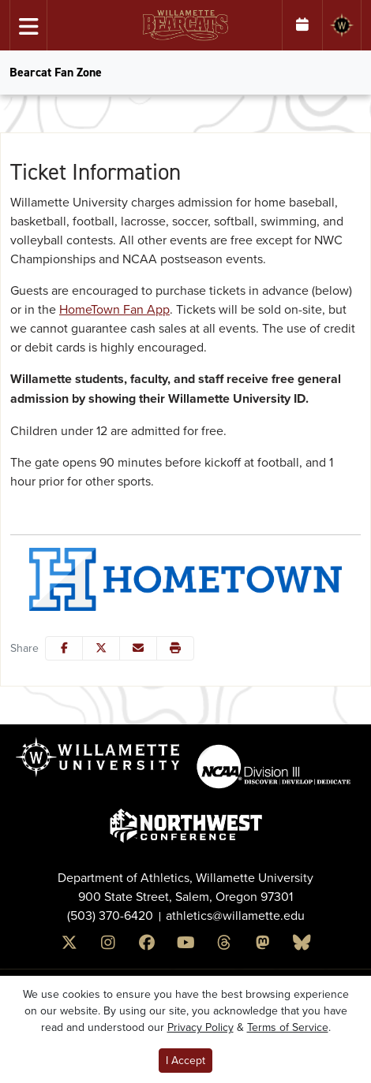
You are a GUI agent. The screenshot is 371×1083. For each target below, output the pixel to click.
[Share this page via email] (138, 648)
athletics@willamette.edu (235, 915)
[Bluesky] (302, 943)
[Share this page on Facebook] (64, 648)
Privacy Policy (200, 1027)
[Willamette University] (341, 25)
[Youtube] (186, 943)
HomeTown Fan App (114, 309)
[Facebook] (147, 943)
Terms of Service (287, 1027)
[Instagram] (108, 943)
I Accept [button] (185, 1060)
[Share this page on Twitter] (101, 648)
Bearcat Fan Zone (55, 72)
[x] (70, 943)
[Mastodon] (263, 943)
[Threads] (224, 943)
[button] (175, 648)
